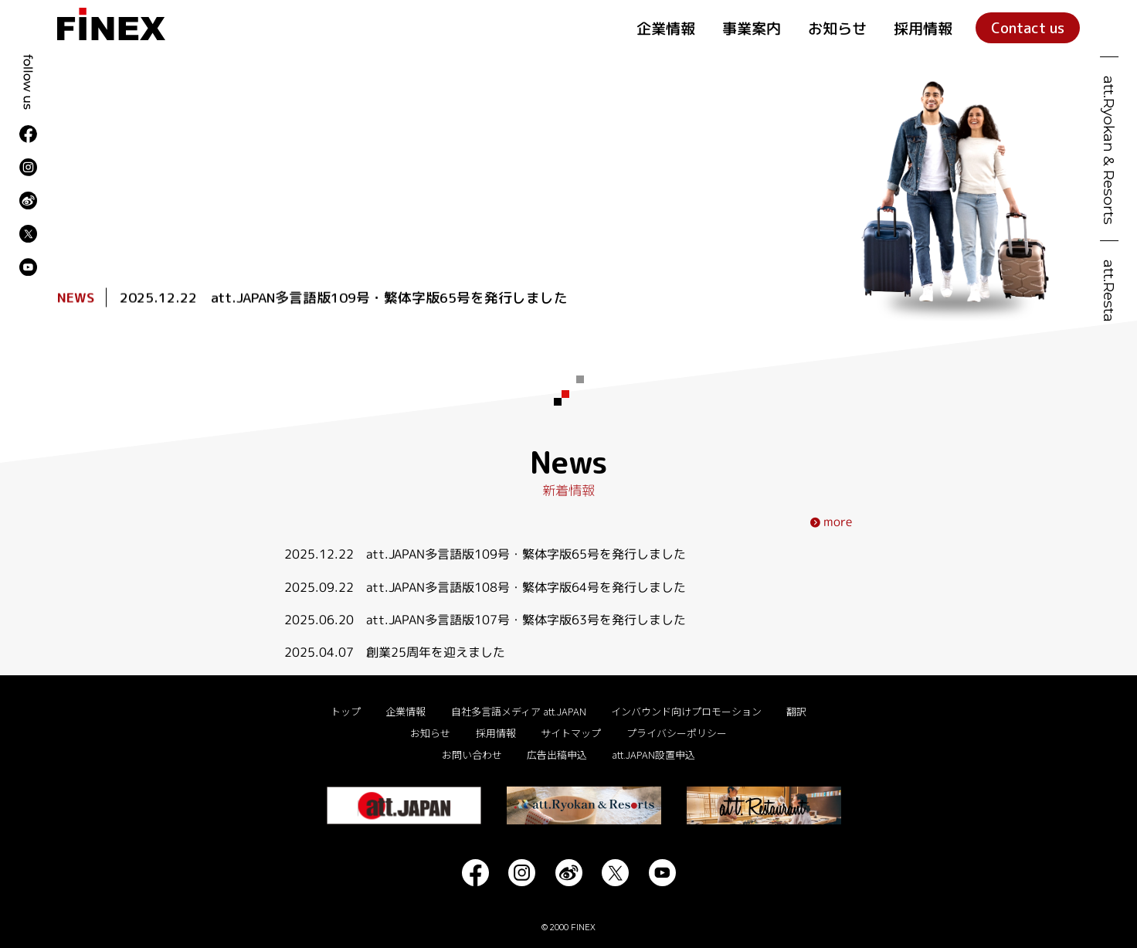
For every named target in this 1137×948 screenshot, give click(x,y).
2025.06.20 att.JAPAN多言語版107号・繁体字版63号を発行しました (485, 618)
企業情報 (665, 28)
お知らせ (837, 28)
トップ (346, 712)
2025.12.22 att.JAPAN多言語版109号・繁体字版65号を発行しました (344, 298)
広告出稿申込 (557, 755)
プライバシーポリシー (676, 734)
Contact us (1027, 27)
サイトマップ (571, 734)
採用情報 (923, 28)
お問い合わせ (472, 755)
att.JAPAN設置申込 (653, 755)
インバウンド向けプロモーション (686, 712)
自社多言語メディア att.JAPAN (518, 712)
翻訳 (796, 712)
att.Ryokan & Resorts (1109, 150)
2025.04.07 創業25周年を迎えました (394, 652)
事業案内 (751, 28)
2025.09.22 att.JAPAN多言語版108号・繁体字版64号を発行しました (485, 586)
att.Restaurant (1109, 311)
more (831, 521)
